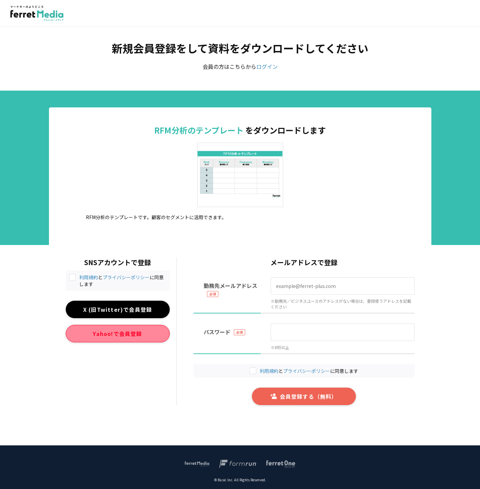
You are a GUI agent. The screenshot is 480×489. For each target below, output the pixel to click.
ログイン (267, 66)
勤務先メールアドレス (230, 286)
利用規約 (88, 277)
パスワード (217, 332)
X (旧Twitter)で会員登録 (117, 309)
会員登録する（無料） (303, 396)
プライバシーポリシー (126, 277)
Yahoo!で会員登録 (117, 334)
